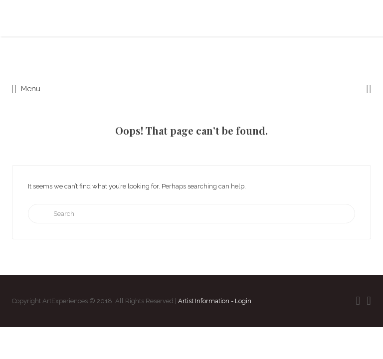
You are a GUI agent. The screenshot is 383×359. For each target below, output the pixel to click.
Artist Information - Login (214, 301)
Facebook (358, 301)
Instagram (369, 301)
